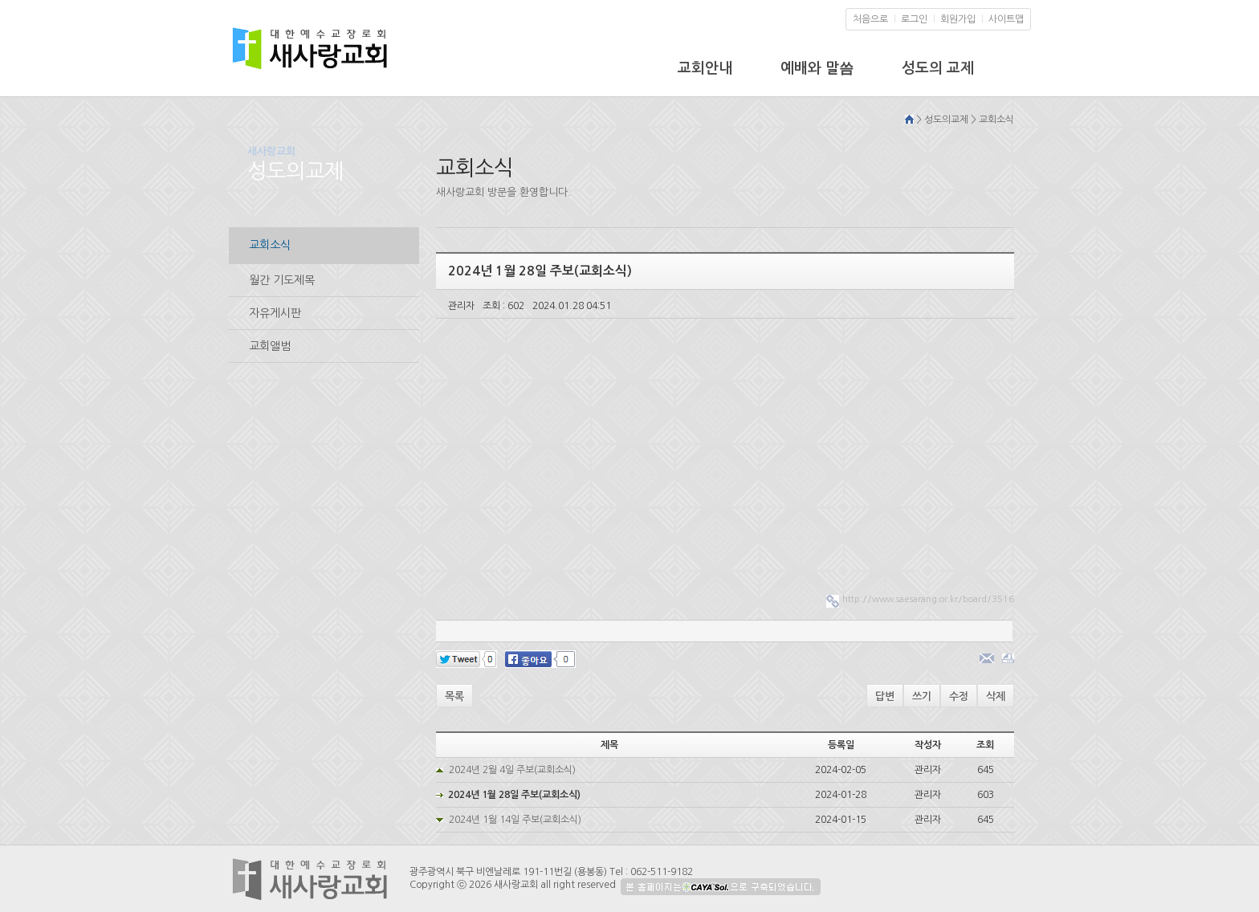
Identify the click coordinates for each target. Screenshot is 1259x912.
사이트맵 (1006, 19)
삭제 (995, 696)
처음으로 (870, 19)
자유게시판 (275, 313)
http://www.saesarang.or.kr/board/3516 (928, 599)
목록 (454, 696)
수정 (958, 696)
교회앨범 (270, 346)
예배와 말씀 (817, 68)
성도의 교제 (938, 68)
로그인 (914, 19)
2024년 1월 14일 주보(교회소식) (515, 819)
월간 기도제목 (282, 280)
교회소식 (270, 244)
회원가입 (958, 19)
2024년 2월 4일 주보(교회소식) (512, 770)
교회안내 (705, 68)
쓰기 (921, 696)
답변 (884, 696)
